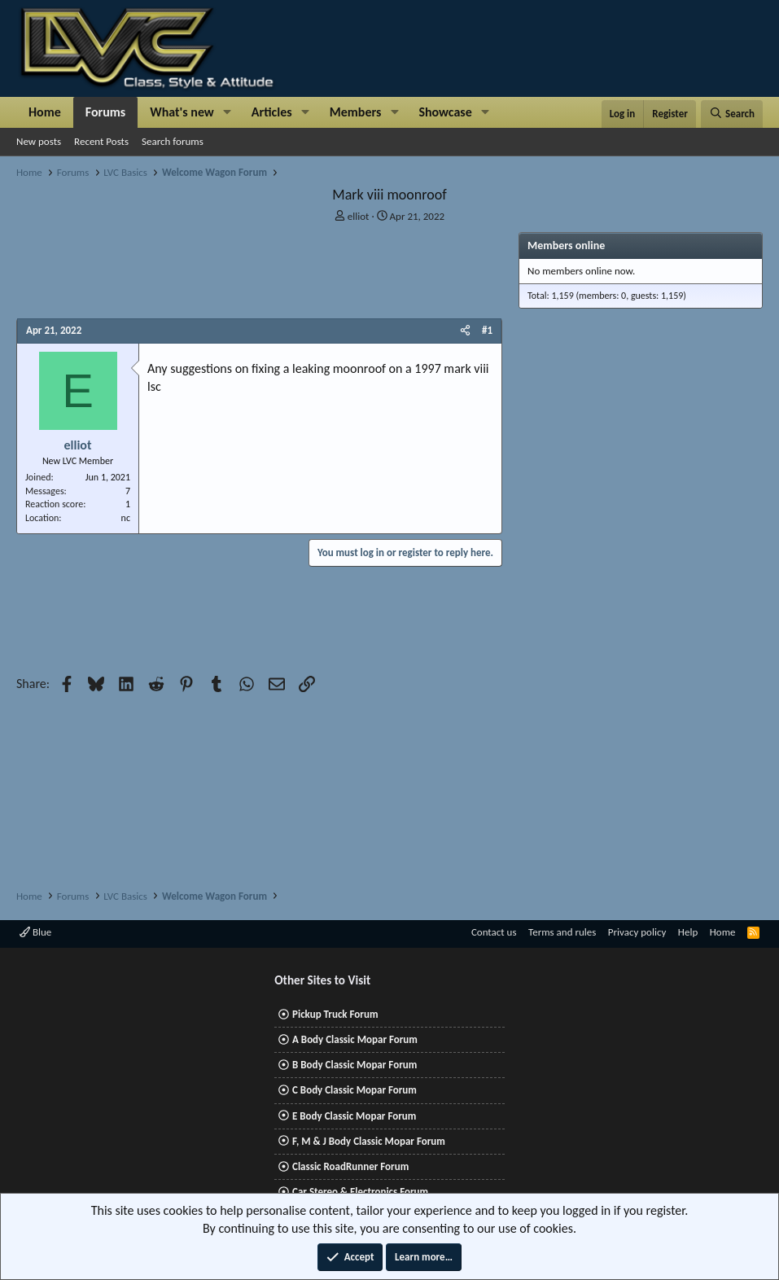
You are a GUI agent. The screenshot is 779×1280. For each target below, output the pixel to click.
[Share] (465, 330)
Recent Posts (101, 141)
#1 (487, 330)
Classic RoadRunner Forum (350, 1166)
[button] (227, 112)
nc (125, 518)
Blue (35, 932)
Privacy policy (637, 932)
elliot (359, 216)
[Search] (732, 114)
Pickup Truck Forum (335, 1014)
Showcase (444, 112)
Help (688, 932)
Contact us (494, 932)
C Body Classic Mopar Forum (354, 1090)
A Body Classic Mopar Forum (355, 1039)
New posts (38, 141)
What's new (182, 112)
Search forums (173, 141)
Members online (566, 245)
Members (356, 112)
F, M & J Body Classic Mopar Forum (368, 1141)
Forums (105, 112)
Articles (272, 112)
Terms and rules (562, 932)
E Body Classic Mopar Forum (354, 1116)
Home (44, 112)
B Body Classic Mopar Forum (354, 1065)
